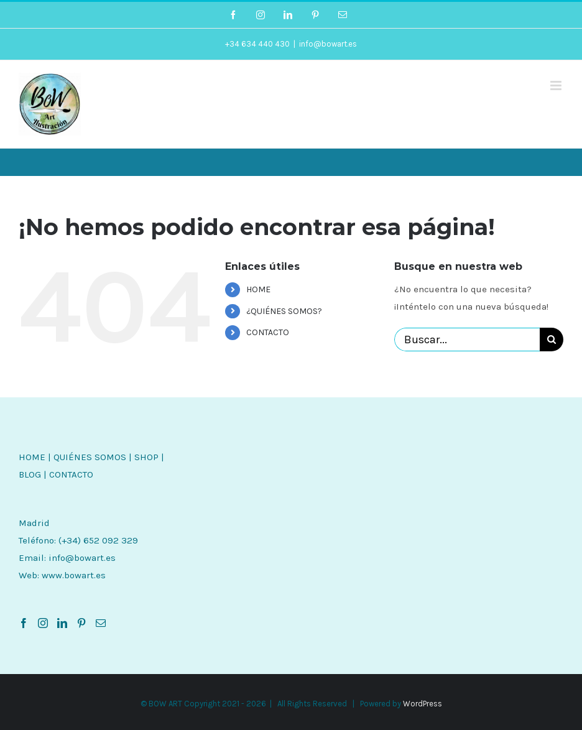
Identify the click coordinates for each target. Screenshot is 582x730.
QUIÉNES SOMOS (89, 457)
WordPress (422, 703)
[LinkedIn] (62, 623)
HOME (258, 289)
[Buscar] (551, 339)
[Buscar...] (467, 339)
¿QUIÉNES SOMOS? (284, 311)
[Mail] (101, 623)
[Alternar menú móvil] (556, 85)
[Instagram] (43, 623)
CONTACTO (267, 332)
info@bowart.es (328, 44)
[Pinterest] (81, 623)
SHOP (146, 457)
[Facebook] (24, 623)
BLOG (30, 474)
